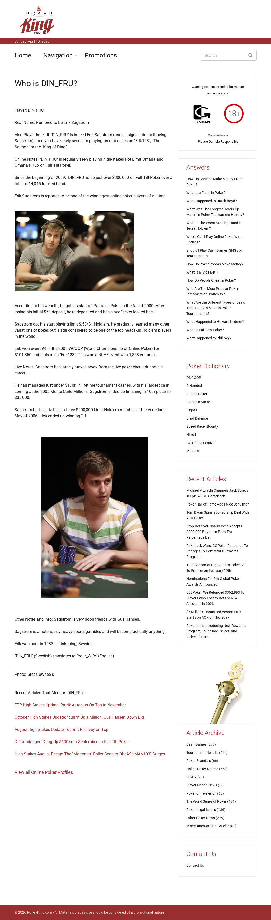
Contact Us (195, 865)
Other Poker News (200, 818)
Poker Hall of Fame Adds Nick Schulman (217, 504)
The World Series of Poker (206, 801)
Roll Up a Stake (198, 402)
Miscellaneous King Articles (207, 826)
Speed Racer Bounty (202, 426)
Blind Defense (197, 418)
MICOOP (193, 451)
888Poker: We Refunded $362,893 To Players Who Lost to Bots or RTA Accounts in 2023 (215, 598)
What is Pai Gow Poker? (205, 330)
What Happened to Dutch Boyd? (211, 201)
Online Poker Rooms (202, 769)
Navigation (58, 55)
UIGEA (191, 777)
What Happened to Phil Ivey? (208, 338)
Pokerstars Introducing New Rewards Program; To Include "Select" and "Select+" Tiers (216, 631)
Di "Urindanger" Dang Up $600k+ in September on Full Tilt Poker (72, 741)
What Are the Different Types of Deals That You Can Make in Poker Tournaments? (215, 308)
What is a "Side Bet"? (202, 272)
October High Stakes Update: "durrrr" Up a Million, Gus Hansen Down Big (79, 717)
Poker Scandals (198, 761)
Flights (191, 410)
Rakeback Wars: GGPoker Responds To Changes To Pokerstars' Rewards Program (217, 551)
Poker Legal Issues (201, 810)
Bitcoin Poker (196, 394)
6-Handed (194, 386)
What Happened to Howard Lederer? (215, 322)
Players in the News (201, 785)
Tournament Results (202, 752)
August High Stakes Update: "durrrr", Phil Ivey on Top (61, 729)
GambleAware (218, 135)
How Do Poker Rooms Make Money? (214, 264)
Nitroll (191, 435)
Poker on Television (201, 793)
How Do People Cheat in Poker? (211, 280)
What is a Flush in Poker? (206, 193)
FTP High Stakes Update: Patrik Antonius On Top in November (70, 705)
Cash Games (196, 744)
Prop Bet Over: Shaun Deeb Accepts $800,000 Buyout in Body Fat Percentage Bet (214, 531)
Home (23, 55)
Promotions (101, 55)
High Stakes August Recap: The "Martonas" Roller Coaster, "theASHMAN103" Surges (90, 753)
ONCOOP (193, 377)
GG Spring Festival (200, 443)
